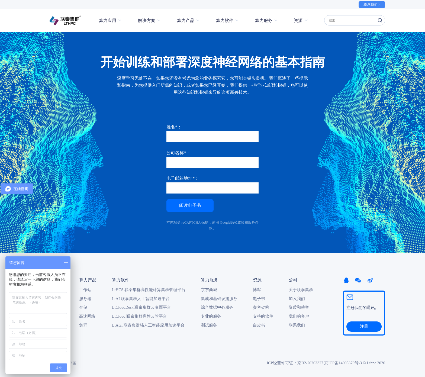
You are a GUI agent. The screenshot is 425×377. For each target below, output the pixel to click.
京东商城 (209, 290)
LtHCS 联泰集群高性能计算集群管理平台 (148, 290)
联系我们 (297, 325)
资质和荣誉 (299, 307)
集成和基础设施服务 (219, 299)
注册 (364, 326)
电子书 (259, 299)
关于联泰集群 (301, 290)
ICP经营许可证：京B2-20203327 (295, 363)
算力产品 (185, 20)
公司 (293, 279)
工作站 (85, 290)
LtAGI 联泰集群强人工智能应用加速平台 (148, 325)
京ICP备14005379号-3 (343, 363)
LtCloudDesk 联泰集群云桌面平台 (141, 307)
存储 (83, 307)
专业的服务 (211, 316)
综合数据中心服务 (217, 307)
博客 (257, 290)
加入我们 (297, 299)
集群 (83, 325)
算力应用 (107, 20)
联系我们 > (372, 4)
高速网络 (87, 316)
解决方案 (146, 20)
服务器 (85, 299)
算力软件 (224, 20)
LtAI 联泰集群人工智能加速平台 (140, 299)
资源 (298, 20)
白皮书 (259, 325)
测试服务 (209, 325)
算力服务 (263, 20)
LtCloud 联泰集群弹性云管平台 (139, 316)
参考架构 (261, 307)
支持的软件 (263, 316)
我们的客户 (299, 316)
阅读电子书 (190, 205)
